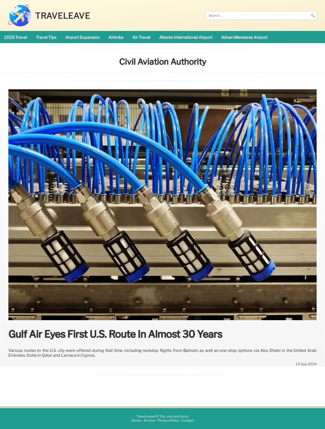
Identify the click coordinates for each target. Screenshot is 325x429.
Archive (149, 421)
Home (136, 421)
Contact (187, 421)
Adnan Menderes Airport (244, 37)
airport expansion (82, 37)
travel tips (46, 37)
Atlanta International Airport (185, 37)
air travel (141, 37)
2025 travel (15, 37)
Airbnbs (115, 37)
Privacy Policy (168, 421)
